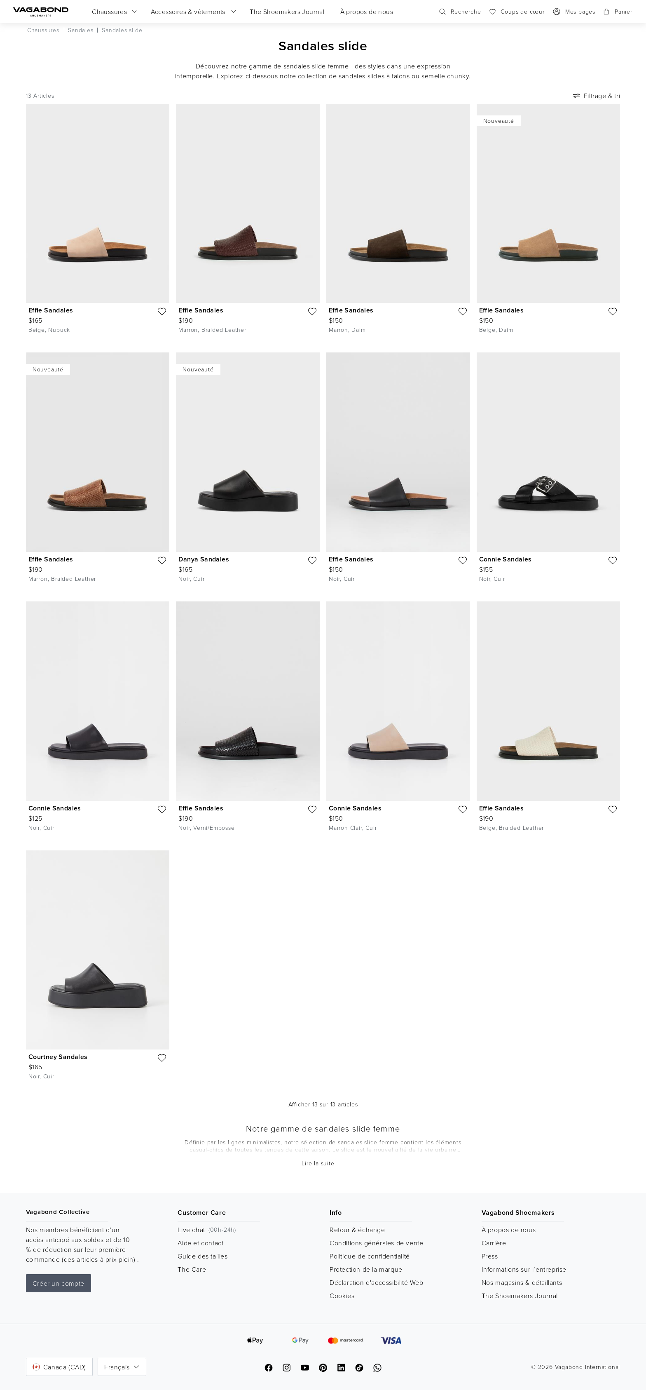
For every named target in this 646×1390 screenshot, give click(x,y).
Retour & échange (357, 1229)
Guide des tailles (202, 1256)
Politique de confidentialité (370, 1256)
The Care (192, 1269)
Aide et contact (200, 1242)
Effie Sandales (50, 310)
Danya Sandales (203, 559)
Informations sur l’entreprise (524, 1269)
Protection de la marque (366, 1269)
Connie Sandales (505, 559)
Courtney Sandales (58, 1056)
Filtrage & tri (595, 96)
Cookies (342, 1295)
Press (490, 1256)
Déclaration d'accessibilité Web (377, 1282)
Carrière (494, 1242)
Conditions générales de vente (376, 1242)
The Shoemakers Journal (520, 1295)
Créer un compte (58, 1283)
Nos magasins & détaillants (522, 1282)
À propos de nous (509, 1229)
